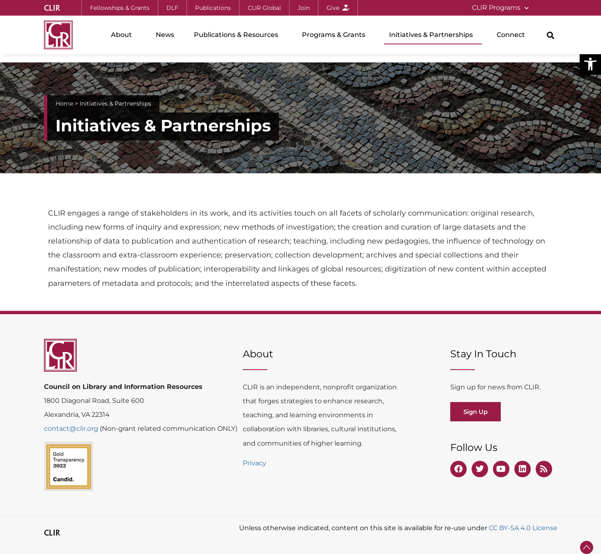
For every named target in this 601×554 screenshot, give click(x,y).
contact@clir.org (72, 428)
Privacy (254, 463)
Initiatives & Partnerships (433, 35)
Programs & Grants (335, 35)
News (165, 35)
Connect (513, 35)
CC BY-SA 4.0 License (523, 528)
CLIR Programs (500, 8)
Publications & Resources (238, 35)
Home (64, 103)
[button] (590, 64)
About (123, 35)
